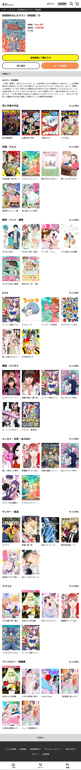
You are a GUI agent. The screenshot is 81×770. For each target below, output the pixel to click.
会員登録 (62, 4)
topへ (40, 737)
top (4, 10)
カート (40, 767)
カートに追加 (60, 65)
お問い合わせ (70, 749)
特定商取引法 (35, 749)
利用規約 (23, 749)
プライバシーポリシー (53, 749)
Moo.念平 (39, 25)
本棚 (67, 767)
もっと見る (74, 106)
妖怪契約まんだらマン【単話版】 (30, 10)
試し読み (21, 65)
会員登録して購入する (40, 57)
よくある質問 (10, 749)
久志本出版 (39, 28)
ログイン (51, 4)
